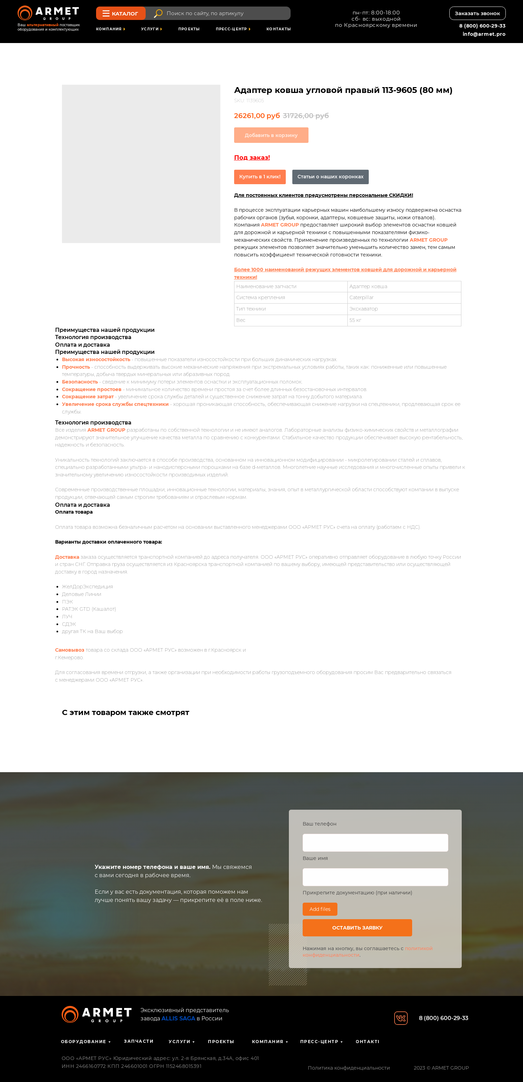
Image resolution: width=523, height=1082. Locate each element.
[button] (477, 13)
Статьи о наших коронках (330, 177)
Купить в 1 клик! (260, 177)
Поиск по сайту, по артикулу (205, 13)
